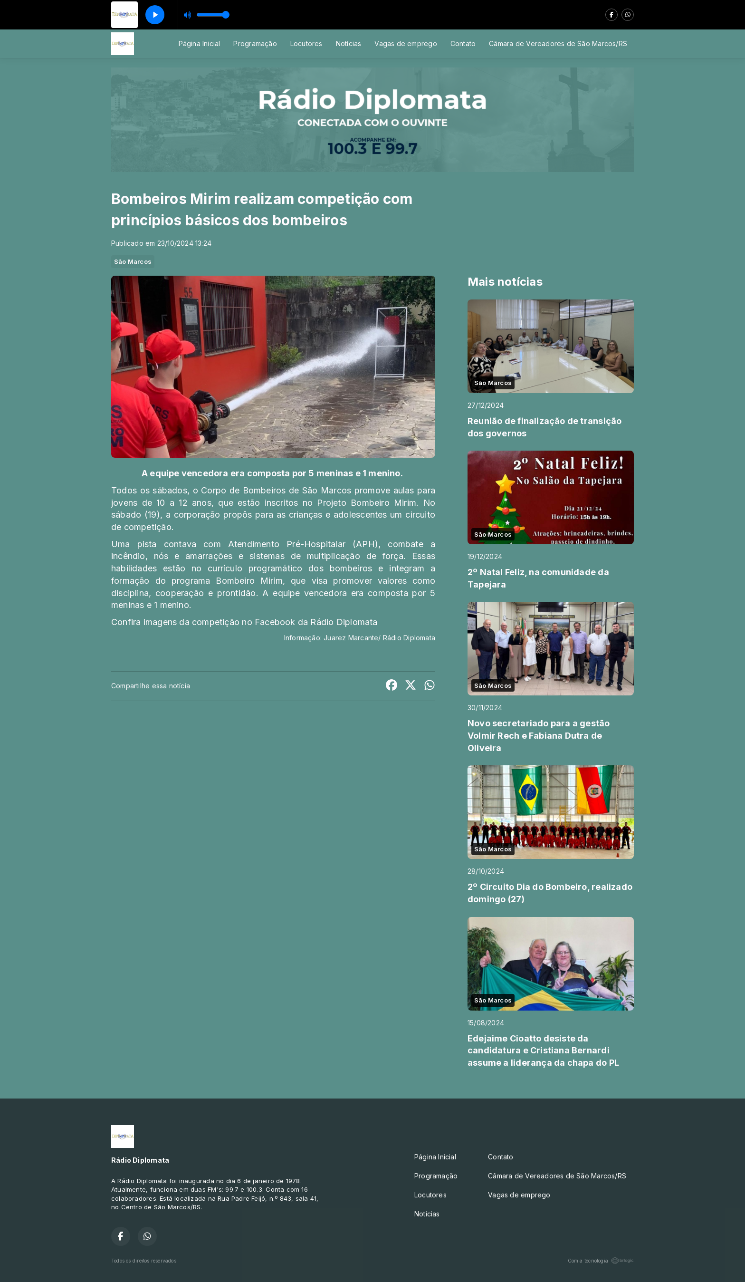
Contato (463, 43)
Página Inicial (199, 43)
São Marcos (133, 261)
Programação (255, 43)
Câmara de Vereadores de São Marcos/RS (558, 43)
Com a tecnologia (601, 1260)
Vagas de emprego (405, 43)
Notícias (349, 43)
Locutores (306, 43)
